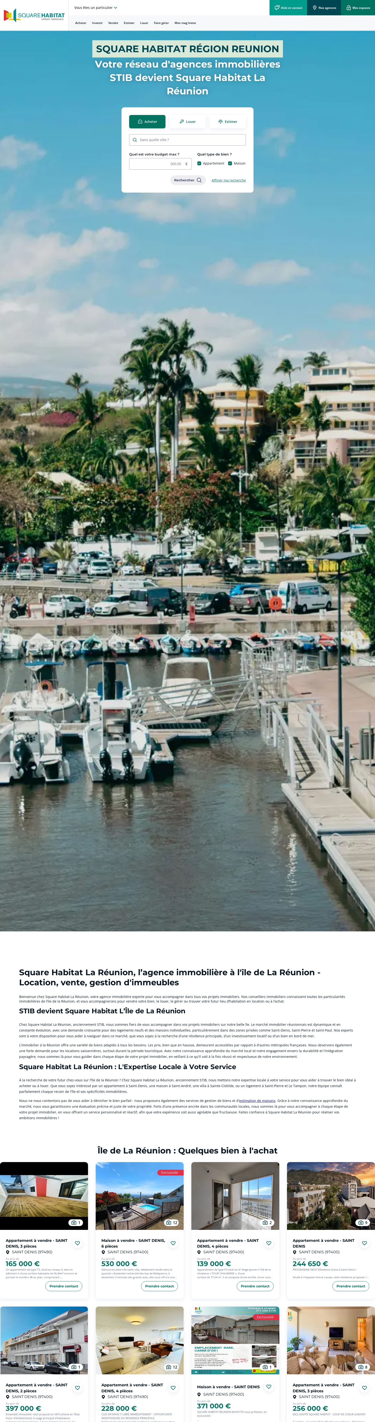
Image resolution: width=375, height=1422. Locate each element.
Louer (144, 23)
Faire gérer (161, 23)
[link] (188, 180)
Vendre (113, 23)
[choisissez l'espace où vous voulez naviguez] (96, 7)
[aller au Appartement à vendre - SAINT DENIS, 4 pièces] (235, 1196)
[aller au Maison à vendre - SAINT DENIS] (235, 1340)
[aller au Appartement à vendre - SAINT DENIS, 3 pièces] (44, 1196)
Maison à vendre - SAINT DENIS (228, 1387)
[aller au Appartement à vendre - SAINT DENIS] (331, 1196)
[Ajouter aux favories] (77, 1243)
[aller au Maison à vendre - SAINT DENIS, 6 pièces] (140, 1196)
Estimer (129, 23)
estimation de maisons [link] (257, 1100)
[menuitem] (80, 23)
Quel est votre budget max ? (154, 154)
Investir (97, 23)
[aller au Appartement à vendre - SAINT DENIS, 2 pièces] (44, 1340)
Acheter (80, 23)
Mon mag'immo (185, 23)
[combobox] (190, 140)
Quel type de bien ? (214, 154)
